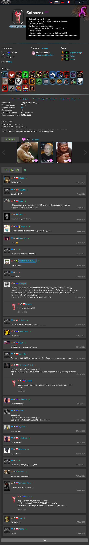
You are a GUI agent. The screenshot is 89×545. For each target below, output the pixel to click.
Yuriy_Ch (22, 354)
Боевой (72, 59)
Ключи (45, 48)
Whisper (22, 283)
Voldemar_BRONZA (27, 260)
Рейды (72, 56)
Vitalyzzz (21, 189)
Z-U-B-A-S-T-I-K (25, 365)
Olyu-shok (23, 331)
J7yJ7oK (21, 427)
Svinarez (28, 304)
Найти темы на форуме (19, 98)
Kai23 (20, 201)
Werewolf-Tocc (24, 483)
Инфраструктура (76, 53)
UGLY (20, 343)
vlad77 (21, 410)
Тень (10, 61)
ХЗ (22, 107)
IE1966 (21, 529)
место (35, 139)
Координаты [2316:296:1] (45, 55)
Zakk (20, 214)
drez (20, 518)
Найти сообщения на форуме (44, 98)
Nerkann (22, 449)
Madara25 (22, 238)
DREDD (21, 178)
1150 (7, 54)
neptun (24, 226)
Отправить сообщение (69, 98)
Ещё (44, 540)
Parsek (21, 471)
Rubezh (24, 399)
